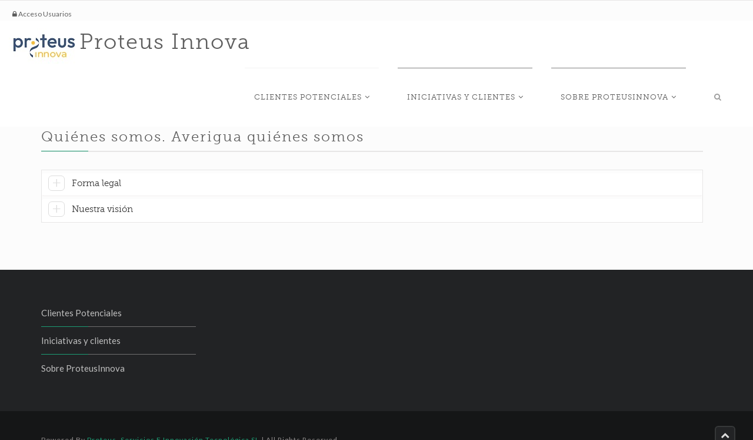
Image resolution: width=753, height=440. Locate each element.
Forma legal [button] (96, 161)
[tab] (372, 162)
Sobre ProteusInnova (641, 45)
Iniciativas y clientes (506, 45)
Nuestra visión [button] (102, 187)
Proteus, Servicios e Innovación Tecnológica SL (173, 417)
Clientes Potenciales (371, 45)
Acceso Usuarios (42, 13)
